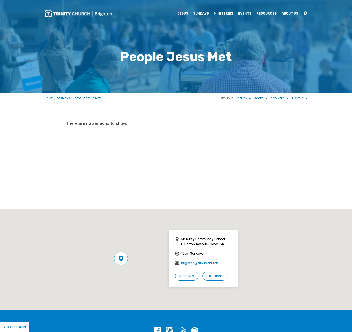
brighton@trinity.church (199, 263)
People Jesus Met (88, 98)
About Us (290, 13)
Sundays (201, 13)
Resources (266, 13)
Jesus (182, 13)
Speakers (279, 98)
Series (244, 98)
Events (244, 13)
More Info (186, 276)
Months (299, 98)
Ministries (223, 13)
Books (260, 98)
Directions (215, 276)
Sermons (63, 98)
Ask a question (15, 327)
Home (49, 98)
